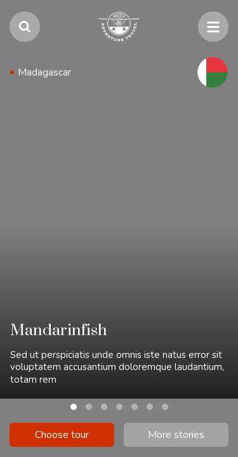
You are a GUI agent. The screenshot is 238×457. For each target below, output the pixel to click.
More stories (176, 435)
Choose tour (62, 435)
